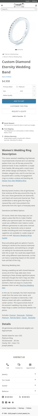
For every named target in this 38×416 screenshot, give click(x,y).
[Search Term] (19, 9)
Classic (24, 318)
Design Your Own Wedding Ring (14, 181)
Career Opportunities (9, 408)
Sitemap (21, 408)
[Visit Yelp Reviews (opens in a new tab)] (27, 397)
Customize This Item (19, 106)
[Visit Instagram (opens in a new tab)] (3, 402)
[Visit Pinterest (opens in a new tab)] (13, 402)
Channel (12, 315)
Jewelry (19, 374)
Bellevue (19, 391)
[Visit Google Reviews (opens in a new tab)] (10, 397)
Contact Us (19, 357)
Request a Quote (19, 111)
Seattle (19, 385)
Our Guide (19, 380)
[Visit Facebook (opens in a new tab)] (6, 402)
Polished (29, 315)
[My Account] (36, 5)
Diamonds (21, 315)
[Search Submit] (35, 9)
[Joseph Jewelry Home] (3, 54)
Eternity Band (15, 318)
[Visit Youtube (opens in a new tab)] (10, 402)
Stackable (31, 318)
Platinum (5, 318)
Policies (28, 408)
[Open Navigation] (2, 5)
